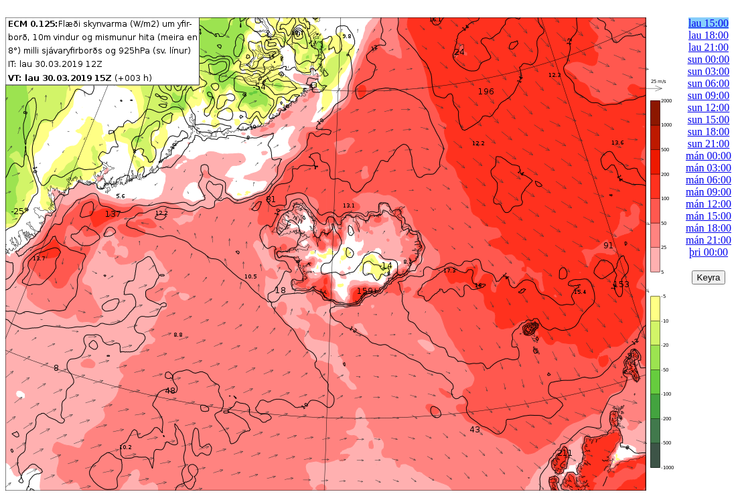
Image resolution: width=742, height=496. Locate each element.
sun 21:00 (709, 143)
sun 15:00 (709, 119)
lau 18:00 (708, 35)
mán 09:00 (708, 191)
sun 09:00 (709, 95)
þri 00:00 (708, 252)
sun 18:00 (709, 131)
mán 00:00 (708, 155)
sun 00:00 (709, 59)
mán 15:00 (708, 216)
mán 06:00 (708, 179)
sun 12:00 (709, 107)
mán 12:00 (708, 204)
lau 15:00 (708, 23)
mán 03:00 (708, 167)
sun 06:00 (709, 83)
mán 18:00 (708, 228)
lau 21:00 (708, 47)
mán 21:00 (708, 240)
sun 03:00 (709, 71)
